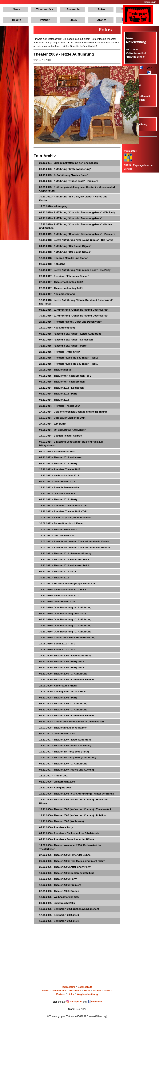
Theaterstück (44, 9)
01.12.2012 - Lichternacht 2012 (57, 481)
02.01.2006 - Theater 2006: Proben (59, 891)
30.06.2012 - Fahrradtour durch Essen (61, 523)
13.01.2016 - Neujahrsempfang (57, 327)
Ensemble (73, 9)
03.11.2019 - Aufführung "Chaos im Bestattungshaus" (70, 218)
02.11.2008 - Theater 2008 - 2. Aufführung (63, 709)
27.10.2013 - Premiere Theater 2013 (59, 469)
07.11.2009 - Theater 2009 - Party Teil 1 (61, 667)
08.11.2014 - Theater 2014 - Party (58, 393)
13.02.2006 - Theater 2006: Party (58, 878)
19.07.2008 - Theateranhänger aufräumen (63, 727)
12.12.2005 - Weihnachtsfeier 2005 (59, 897)
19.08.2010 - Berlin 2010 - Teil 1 (57, 649)
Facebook (95, 1001)
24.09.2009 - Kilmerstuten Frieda (58, 685)
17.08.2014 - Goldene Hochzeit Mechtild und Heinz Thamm (73, 411)
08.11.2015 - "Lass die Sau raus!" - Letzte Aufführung (70, 333)
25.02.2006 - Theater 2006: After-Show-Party (65, 866)
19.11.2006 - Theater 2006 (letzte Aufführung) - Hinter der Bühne (76, 793)
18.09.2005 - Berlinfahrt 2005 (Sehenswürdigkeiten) (69, 908)
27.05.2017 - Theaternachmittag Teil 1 (61, 288)
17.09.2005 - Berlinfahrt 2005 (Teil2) (59, 915)
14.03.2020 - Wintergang (53, 206)
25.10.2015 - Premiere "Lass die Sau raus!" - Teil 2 (68, 357)
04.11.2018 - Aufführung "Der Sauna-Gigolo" (65, 246)
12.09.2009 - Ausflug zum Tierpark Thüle (62, 691)
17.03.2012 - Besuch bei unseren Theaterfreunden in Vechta (74, 541)
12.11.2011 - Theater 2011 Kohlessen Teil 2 (64, 559)
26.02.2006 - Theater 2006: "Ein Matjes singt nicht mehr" (72, 861)
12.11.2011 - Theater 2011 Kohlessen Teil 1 (64, 565)
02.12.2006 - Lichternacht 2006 (57, 781)
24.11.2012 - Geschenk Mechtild (57, 493)
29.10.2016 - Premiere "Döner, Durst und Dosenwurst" (70, 321)
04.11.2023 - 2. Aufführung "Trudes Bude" (63, 175)
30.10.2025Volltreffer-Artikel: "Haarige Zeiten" (136, 53)
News (16, 9)
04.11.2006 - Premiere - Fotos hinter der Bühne (66, 839)
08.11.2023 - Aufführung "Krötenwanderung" (65, 169)
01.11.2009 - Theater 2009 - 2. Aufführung (63, 673)
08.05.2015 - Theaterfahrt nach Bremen (62, 381)
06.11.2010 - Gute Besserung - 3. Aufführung (65, 619)
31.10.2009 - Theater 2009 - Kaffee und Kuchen (66, 679)
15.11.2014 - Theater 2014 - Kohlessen (61, 387)
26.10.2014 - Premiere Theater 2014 (59, 405)
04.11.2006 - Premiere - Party (56, 827)
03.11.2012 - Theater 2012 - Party (58, 499)
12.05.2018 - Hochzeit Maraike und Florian (63, 258)
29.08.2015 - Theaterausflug (55, 369)
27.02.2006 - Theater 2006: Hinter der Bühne (65, 854)
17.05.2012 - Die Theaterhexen (56, 535)
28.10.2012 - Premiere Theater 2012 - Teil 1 (64, 511)
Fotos (101, 9)
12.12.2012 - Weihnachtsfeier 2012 (59, 475)
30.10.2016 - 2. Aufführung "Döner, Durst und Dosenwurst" (73, 315)
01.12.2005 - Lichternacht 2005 (57, 903)
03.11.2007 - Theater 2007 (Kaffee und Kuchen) (66, 769)
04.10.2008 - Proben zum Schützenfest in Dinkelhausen (71, 721)
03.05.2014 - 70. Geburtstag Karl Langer (62, 429)
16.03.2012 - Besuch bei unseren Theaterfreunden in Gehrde (74, 547)
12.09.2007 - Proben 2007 (54, 775)
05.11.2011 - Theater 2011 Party (57, 571)
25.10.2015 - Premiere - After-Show (59, 351)
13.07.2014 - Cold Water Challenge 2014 (62, 417)
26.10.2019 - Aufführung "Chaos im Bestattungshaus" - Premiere (77, 234)
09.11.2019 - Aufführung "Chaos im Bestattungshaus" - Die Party (77, 212)
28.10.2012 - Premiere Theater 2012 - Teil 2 (64, 505)
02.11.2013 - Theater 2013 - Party (58, 463)
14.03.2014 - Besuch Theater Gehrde (60, 435)
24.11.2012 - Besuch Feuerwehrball (59, 487)
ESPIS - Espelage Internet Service (138, 165)
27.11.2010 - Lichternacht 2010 (57, 601)
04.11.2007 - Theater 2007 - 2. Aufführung (63, 763)
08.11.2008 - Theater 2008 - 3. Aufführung (63, 703)
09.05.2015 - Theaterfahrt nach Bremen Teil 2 (65, 375)
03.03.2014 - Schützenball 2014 (57, 451)
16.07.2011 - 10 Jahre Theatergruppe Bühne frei (67, 583)
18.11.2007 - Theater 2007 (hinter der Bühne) (65, 745)
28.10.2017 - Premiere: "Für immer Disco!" (64, 276)
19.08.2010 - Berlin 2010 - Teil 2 (57, 643)
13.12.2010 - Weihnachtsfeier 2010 (59, 595)
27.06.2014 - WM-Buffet (52, 423)
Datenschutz (85, 986)
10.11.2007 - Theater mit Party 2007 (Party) (64, 751)
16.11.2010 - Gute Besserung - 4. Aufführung (65, 607)
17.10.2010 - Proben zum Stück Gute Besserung (67, 637)
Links (73, 19)
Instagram (74, 1001)
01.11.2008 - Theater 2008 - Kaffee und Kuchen (66, 715)
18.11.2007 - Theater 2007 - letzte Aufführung (65, 739)
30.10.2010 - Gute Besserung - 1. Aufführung (65, 631)
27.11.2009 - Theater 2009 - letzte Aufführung (65, 655)
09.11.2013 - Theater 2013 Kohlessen (60, 457)
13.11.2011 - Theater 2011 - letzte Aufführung (65, 553)
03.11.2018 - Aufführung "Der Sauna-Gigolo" (65, 252)
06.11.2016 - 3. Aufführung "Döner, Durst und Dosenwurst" (73, 309)
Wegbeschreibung (87, 994)
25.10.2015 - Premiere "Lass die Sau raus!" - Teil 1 (68, 363)
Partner (45, 19)
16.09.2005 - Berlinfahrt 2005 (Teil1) (59, 920)
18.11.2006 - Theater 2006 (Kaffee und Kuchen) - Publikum (73, 815)
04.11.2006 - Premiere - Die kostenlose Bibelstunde (69, 833)
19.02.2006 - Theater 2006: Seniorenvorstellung (66, 873)
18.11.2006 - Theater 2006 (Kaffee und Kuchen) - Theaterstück (75, 809)
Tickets (16, 19)
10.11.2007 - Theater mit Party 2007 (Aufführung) (67, 757)
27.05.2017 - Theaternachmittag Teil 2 (61, 282)
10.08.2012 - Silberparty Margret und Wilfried (65, 517)
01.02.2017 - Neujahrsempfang (57, 294)
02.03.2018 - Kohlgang (52, 263)
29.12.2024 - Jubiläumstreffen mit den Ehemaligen (68, 162)
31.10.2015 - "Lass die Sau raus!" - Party (62, 345)
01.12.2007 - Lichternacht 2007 (57, 733)
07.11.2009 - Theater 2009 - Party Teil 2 (61, 661)
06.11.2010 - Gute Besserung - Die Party (62, 613)
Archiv (101, 19)
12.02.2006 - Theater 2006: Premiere (60, 885)
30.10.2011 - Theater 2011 (54, 577)
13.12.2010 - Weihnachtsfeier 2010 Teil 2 (62, 589)
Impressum (150, 2)
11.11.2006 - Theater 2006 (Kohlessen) (61, 821)
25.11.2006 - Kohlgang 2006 (55, 787)
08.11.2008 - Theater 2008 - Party (58, 697)
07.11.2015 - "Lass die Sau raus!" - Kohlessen (66, 339)
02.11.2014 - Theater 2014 (54, 399)
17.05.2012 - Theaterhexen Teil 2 (58, 529)
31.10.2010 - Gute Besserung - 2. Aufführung (65, 625)
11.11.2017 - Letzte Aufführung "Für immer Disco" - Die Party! (75, 270)
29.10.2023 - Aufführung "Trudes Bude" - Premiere (68, 181)
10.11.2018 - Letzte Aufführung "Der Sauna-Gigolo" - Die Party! (76, 240)
